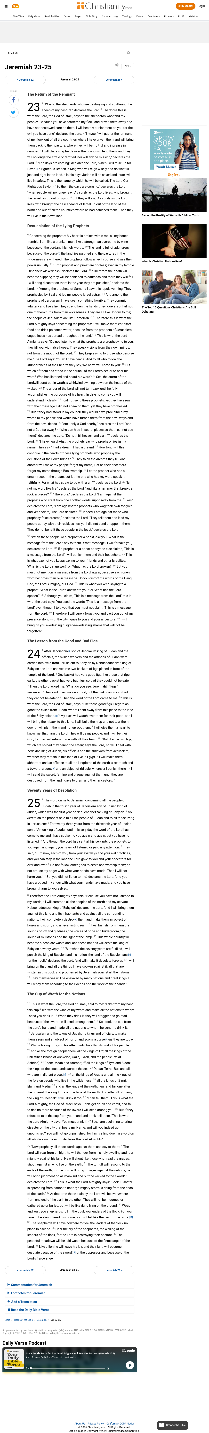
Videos (139, 16)
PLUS (181, 16)
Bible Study (91, 16)
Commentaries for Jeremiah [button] (30, 1285)
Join (185, 6)
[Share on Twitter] (14, 113)
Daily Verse (34, 16)
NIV (128, 66)
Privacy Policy (96, 1423)
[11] (131, 1217)
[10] (58, 1098)
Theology (127, 16)
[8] (106, 1039)
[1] (36, 169)
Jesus (67, 16)
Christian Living (110, 16)
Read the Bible (51, 16)
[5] (54, 768)
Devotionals (154, 16)
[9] (64, 1074)
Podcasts (169, 16)
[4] (56, 715)
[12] (74, 1252)
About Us (79, 1423)
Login (201, 6)
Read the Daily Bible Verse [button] (28, 1310)
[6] (76, 919)
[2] (59, 253)
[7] (129, 954)
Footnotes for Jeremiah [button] (26, 1293)
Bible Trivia (18, 16)
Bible (7, 1320)
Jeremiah (42, 1320)
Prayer (78, 16)
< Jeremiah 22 (25, 79)
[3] (69, 651)
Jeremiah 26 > (114, 79)
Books (23, 1320)
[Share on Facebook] (14, 100)
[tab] (69, 1284)
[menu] (6, 7)
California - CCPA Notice (120, 1423)
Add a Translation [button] (22, 1302)
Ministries (193, 16)
